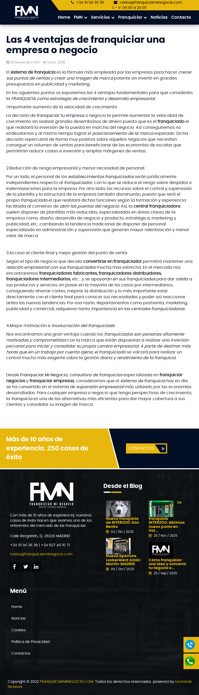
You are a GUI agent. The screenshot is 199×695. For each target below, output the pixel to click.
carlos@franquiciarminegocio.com (151, 2)
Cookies (18, 630)
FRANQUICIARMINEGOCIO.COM (66, 682)
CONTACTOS (141, 448)
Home (64, 17)
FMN (80, 17)
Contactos (20, 654)
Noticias (159, 17)
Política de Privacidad (30, 642)
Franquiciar (132, 17)
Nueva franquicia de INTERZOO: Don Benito (122, 523)
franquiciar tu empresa (60, 116)
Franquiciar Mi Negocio (44, 375)
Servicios (103, 17)
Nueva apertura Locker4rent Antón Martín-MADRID (123, 560)
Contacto (181, 17)
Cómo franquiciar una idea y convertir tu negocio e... (167, 564)
